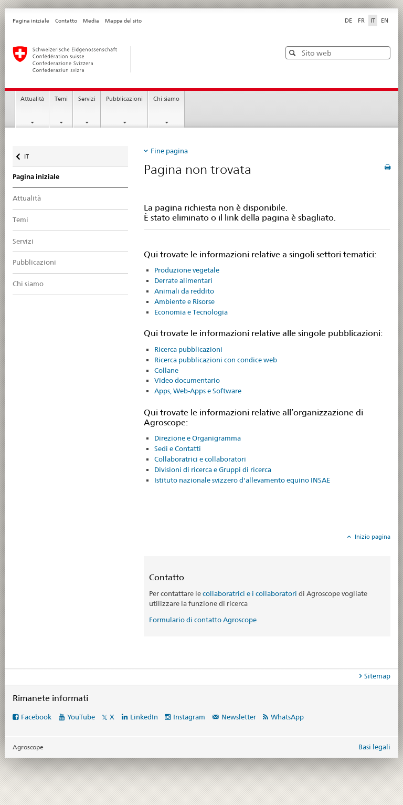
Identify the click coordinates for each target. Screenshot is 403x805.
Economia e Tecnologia (191, 312)
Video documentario (187, 380)
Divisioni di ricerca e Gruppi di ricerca (212, 469)
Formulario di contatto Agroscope (203, 619)
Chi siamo (166, 99)
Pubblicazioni (124, 99)
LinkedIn (144, 717)
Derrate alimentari (183, 280)
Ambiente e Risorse (184, 301)
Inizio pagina (371, 536)
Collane (166, 370)
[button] (293, 53)
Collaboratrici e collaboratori (200, 459)
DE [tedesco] (348, 20)
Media (91, 21)
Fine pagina (169, 151)
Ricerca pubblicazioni (188, 349)
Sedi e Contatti (177, 448)
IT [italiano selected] (372, 20)
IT (34, 154)
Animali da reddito (184, 291)
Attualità (32, 99)
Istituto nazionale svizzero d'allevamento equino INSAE (242, 480)
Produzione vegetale (186, 270)
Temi (61, 99)
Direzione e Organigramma (197, 438)
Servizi (87, 99)
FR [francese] (361, 20)
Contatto (66, 21)
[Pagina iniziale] (136, 59)
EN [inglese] (384, 20)
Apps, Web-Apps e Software (197, 390)
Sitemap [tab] (377, 676)
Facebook (36, 717)
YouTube (81, 717)
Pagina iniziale (31, 21)
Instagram (189, 717)
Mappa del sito (123, 21)
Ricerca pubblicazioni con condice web (215, 360)
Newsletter (238, 717)
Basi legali (374, 747)
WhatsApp (287, 717)
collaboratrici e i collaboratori (250, 593)
